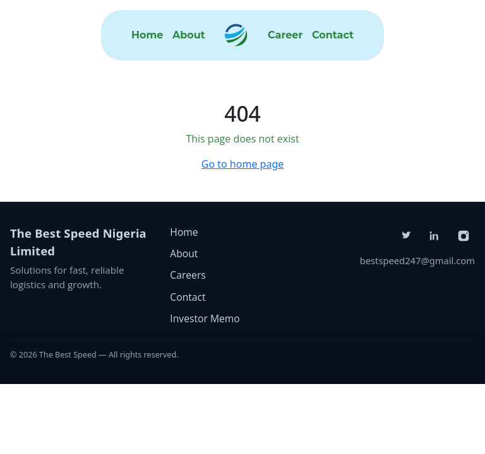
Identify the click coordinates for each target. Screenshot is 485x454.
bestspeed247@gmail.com (417, 260)
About (188, 35)
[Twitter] (406, 235)
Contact (333, 35)
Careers (187, 275)
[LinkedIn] (434, 235)
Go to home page (242, 164)
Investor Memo (204, 318)
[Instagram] (463, 235)
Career (285, 35)
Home (147, 35)
